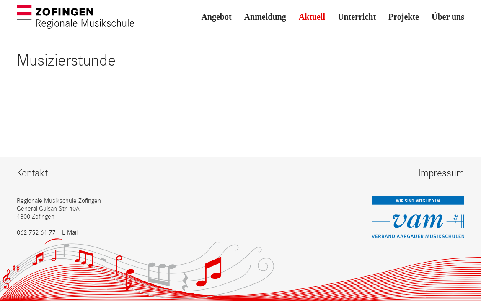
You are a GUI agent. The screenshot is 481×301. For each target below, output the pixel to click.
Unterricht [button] (357, 16)
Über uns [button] (448, 16)
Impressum (441, 173)
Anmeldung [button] (265, 16)
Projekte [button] (403, 16)
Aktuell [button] (312, 16)
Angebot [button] (216, 16)
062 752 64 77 (36, 232)
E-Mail (70, 232)
